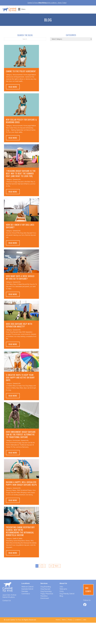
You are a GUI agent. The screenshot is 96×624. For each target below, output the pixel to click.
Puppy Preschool (46, 595)
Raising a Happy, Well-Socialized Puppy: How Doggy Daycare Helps (21, 485)
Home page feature (29, 76)
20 (51, 567)
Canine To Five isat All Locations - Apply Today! (47, 2)
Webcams (63, 590)
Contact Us (6, 602)
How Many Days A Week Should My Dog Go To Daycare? (20, 278)
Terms (64, 621)
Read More (14, 88)
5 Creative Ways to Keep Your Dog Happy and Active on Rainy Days (20, 379)
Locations (78, 621)
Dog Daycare (45, 590)
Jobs (61, 588)
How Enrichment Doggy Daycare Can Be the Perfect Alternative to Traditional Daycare (21, 436)
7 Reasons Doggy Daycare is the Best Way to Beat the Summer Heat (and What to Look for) (21, 175)
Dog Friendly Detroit (67, 595)
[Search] (25, 40)
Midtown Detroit (27, 588)
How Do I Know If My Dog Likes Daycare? (20, 227)
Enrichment (16, 442)
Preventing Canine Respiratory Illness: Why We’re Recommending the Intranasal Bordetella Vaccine (20, 532)
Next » (57, 567)
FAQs (62, 593)
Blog (61, 597)
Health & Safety (17, 540)
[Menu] (24, 10)
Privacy (70, 621)
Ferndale (24, 593)
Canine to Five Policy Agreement (21, 72)
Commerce (25, 595)
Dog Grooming (45, 593)
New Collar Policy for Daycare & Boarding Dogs (21, 122)
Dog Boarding (45, 588)
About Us (63, 585)
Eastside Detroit (27, 590)
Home (58, 621)
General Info (17, 181)
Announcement (18, 76)
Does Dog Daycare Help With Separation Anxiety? (19, 326)
